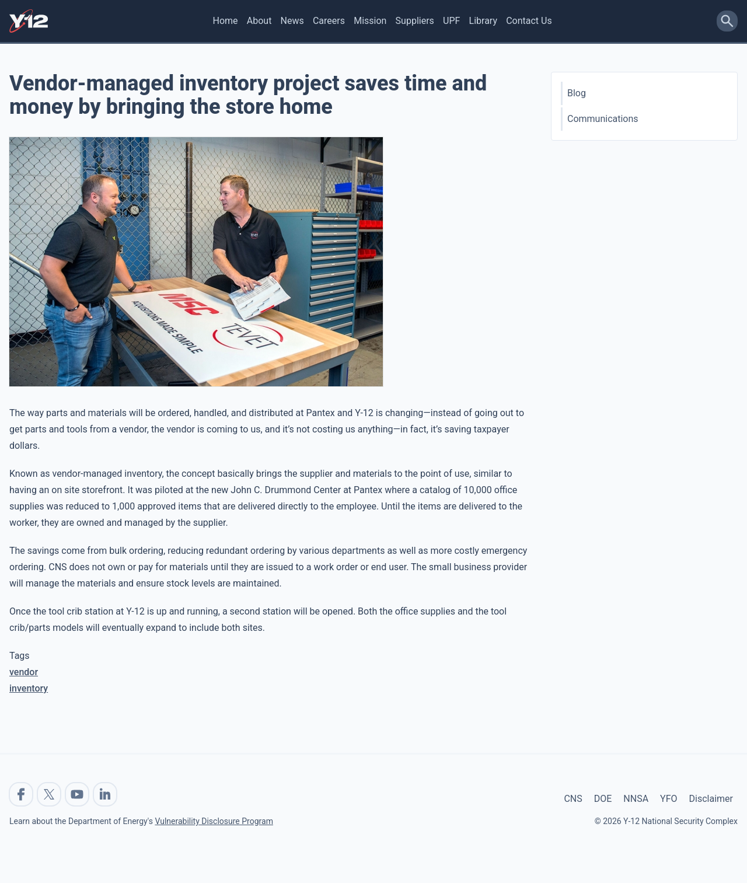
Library (483, 20)
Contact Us (529, 20)
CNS (573, 798)
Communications (602, 118)
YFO (668, 798)
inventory (28, 688)
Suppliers (415, 20)
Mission (370, 20)
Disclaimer (711, 798)
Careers (329, 20)
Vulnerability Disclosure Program (214, 821)
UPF (451, 20)
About (259, 20)
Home (225, 20)
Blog (576, 93)
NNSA (635, 798)
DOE (603, 798)
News (292, 20)
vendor (23, 672)
